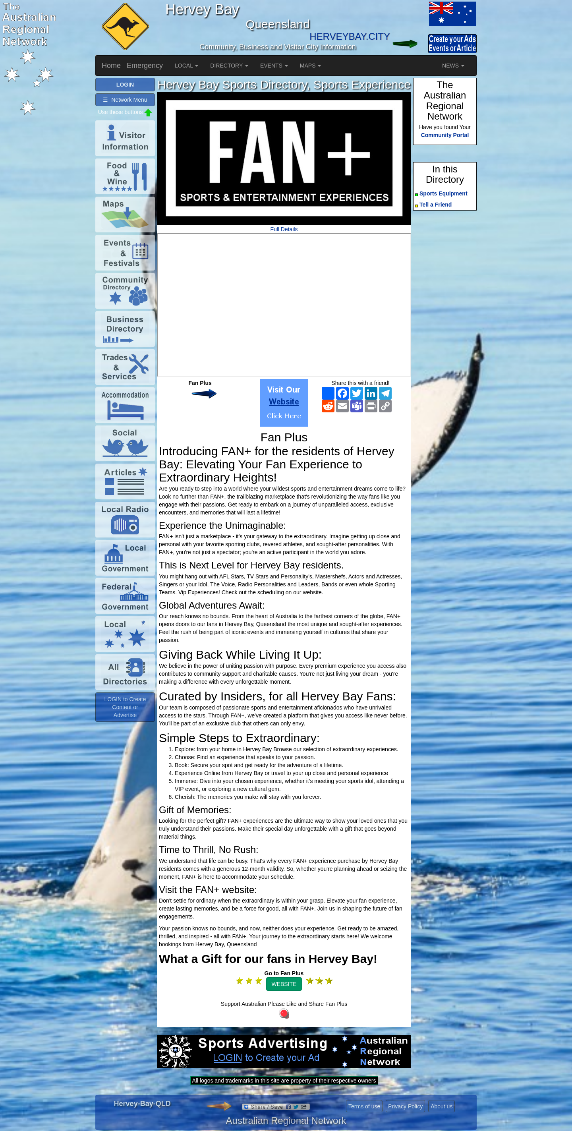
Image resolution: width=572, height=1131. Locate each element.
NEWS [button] (453, 65)
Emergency (145, 66)
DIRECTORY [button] (229, 65)
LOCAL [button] (186, 65)
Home (111, 66)
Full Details (284, 229)
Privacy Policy (405, 1106)
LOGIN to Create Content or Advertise (125, 707)
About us (441, 1106)
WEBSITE (283, 984)
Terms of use (364, 1106)
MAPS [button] (310, 65)
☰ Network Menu (125, 100)
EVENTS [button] (274, 65)
